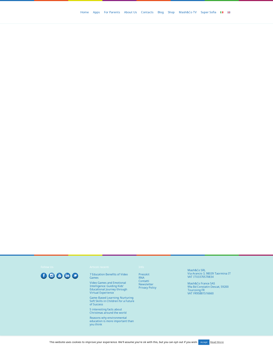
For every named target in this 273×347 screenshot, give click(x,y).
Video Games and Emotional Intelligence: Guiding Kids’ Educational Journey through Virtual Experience (108, 288)
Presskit (144, 274)
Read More (217, 342)
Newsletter (146, 284)
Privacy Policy (147, 287)
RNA (141, 278)
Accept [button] (203, 342)
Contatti (144, 281)
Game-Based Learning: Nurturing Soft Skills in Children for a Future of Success (112, 301)
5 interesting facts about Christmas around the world (108, 311)
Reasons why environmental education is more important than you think (112, 321)
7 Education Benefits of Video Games (109, 276)
